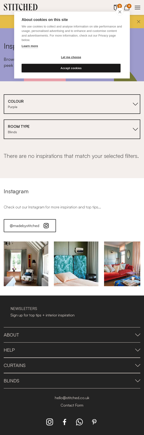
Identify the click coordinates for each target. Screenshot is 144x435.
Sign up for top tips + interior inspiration (42, 315)
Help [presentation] (72, 350)
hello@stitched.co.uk (72, 397)
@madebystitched (30, 225)
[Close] (138, 21)
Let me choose (71, 57)
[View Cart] (127, 7)
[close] (120, 12)
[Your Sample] (116, 7)
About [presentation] (72, 335)
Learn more (30, 46)
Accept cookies (71, 68)
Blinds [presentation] (72, 381)
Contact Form (72, 405)
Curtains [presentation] (72, 365)
